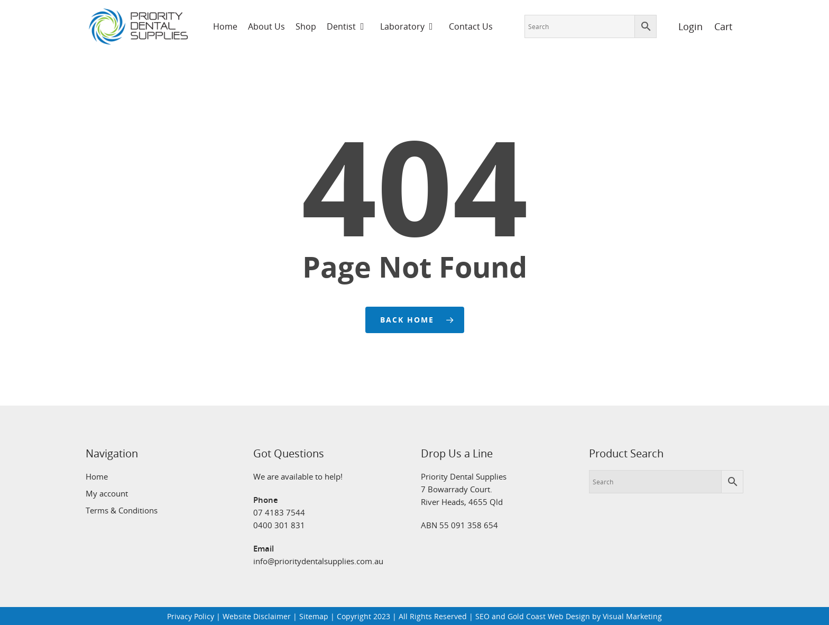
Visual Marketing (632, 616)
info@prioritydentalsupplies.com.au (318, 561)
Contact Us (471, 26)
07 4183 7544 (279, 512)
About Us (266, 26)
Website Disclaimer (257, 616)
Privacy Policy (190, 616)
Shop (306, 26)
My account (107, 493)
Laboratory (407, 26)
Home (225, 26)
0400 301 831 (279, 525)
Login (684, 26)
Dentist (346, 26)
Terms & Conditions (122, 510)
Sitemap (313, 616)
